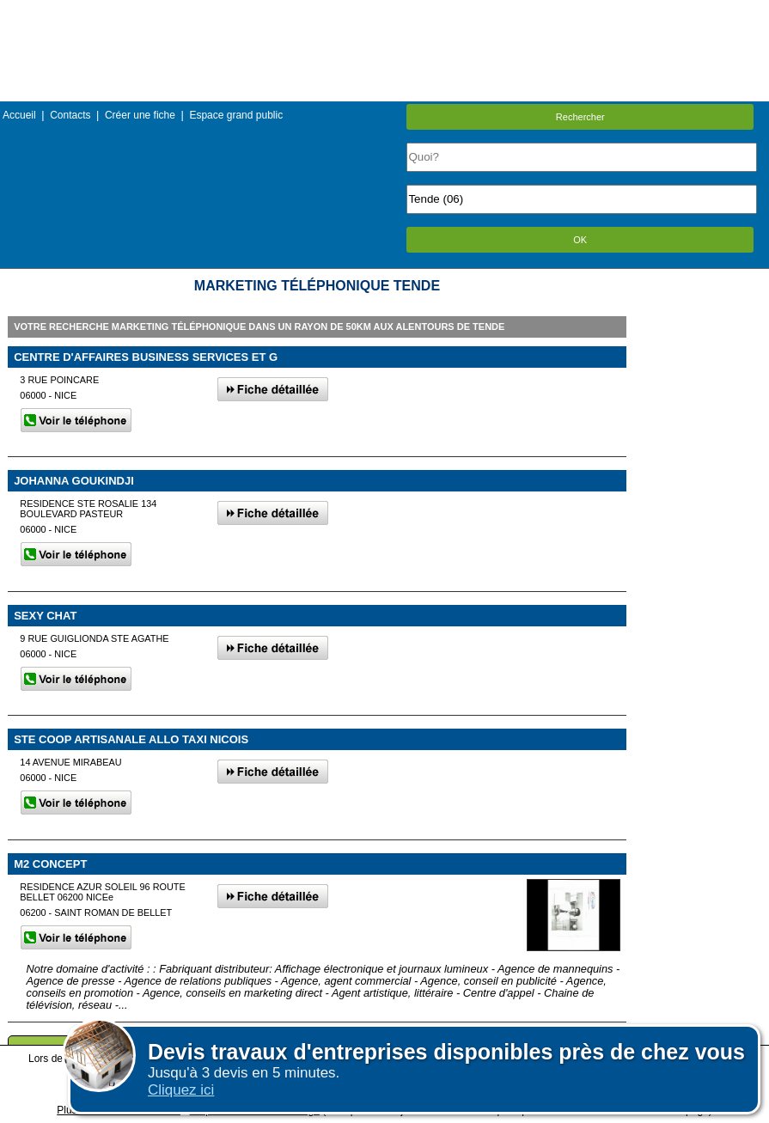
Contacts (70, 115)
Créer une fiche (140, 115)
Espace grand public (236, 115)
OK (580, 240)
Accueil (19, 115)
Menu (384, 12)
